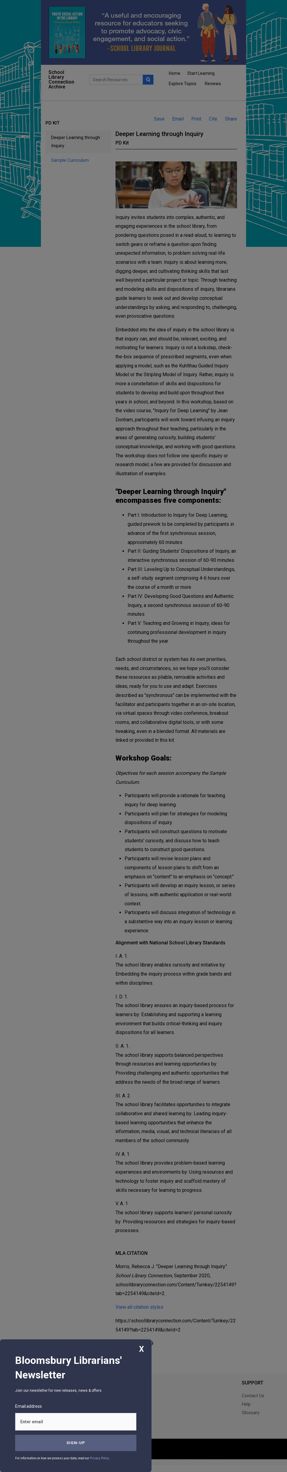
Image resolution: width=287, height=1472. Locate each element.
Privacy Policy (99, 1458)
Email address (28, 1406)
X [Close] (141, 1349)
